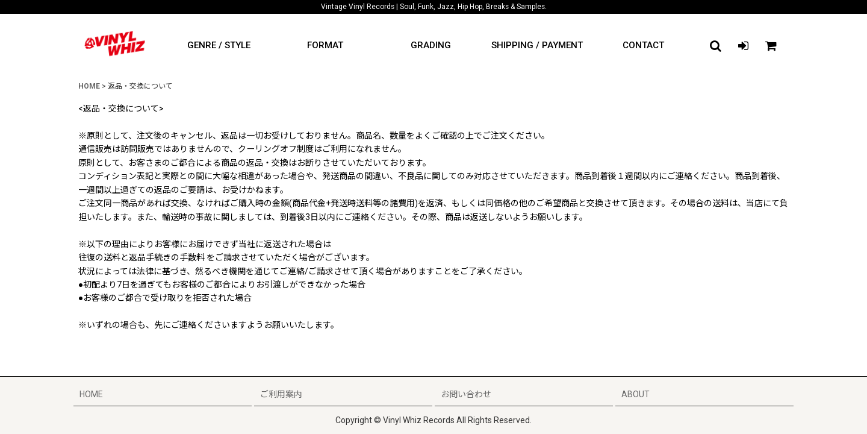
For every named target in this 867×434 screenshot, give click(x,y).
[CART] (770, 45)
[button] (715, 45)
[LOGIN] (743, 45)
